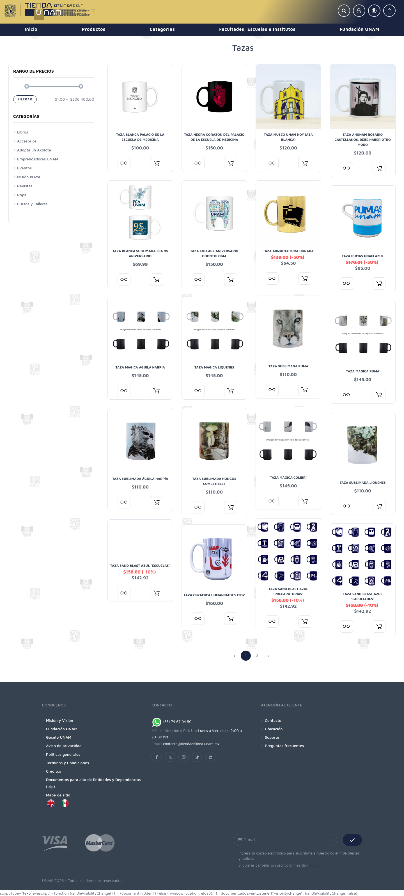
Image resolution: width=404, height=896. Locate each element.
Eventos (24, 167)
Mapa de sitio (58, 795)
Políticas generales (63, 754)
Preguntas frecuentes (284, 745)
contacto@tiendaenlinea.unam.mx (191, 743)
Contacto (273, 720)
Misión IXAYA (28, 176)
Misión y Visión (59, 720)
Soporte (272, 737)
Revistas (25, 185)
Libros (22, 132)
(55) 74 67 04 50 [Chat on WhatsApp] (172, 721)
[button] (344, 10)
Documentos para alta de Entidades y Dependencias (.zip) (93, 783)
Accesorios (26, 141)
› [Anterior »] (268, 655)
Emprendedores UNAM (37, 158)
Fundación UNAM (61, 728)
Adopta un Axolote (34, 150)
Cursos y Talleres (32, 203)
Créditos (53, 771)
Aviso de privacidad (64, 745)
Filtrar (25, 99)
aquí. (313, 865)
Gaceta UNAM (58, 737)
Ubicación (274, 728)
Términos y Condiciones (67, 762)
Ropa (21, 194)
